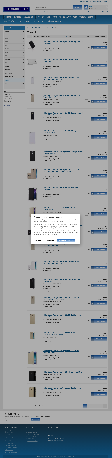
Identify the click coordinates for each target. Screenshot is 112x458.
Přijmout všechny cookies (66, 240)
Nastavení (38, 240)
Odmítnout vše (50, 240)
